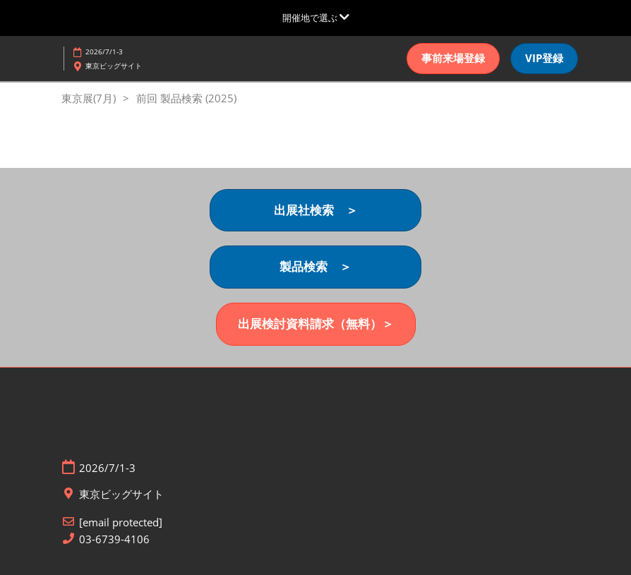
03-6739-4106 (114, 539)
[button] (453, 58)
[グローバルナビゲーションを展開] (315, 17)
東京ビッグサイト (113, 66)
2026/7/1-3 (104, 51)
